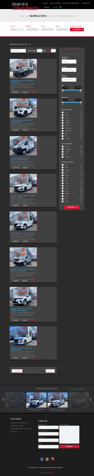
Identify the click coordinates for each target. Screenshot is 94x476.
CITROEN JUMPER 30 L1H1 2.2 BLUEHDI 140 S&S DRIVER (20, 159)
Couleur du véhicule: (67, 162)
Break (73, 117)
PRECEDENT (17, 370)
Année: (58, 26)
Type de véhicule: (67, 109)
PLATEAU (73, 130)
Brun (73, 188)
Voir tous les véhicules (77, 389)
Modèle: (28, 26)
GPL (73, 154)
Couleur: (43, 26)
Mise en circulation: (65, 76)
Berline (73, 115)
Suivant (54, 50)
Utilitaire (73, 138)
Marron (73, 175)
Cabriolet (73, 120)
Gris (73, 180)
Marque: (12, 26)
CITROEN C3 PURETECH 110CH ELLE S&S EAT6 (36, 410)
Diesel (73, 146)
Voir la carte (13, 431)
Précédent (52, 50)
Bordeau (73, 193)
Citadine (73, 123)
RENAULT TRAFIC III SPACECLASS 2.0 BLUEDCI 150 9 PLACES (23, 270)
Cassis (73, 185)
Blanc (73, 198)
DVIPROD (51, 472)
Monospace (73, 128)
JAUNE (73, 178)
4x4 (73, 112)
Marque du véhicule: (65, 58)
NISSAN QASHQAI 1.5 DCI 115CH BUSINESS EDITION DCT (15, 410)
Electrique (73, 149)
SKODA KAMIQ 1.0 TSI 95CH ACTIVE (22, 233)
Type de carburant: (67, 143)
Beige (73, 201)
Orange (73, 170)
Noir (73, 172)
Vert (73, 165)
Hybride (73, 157)
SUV (73, 136)
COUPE (73, 125)
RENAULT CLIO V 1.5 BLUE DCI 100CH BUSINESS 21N (57, 410)
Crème (73, 183)
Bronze (73, 191)
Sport (73, 133)
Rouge (73, 167)
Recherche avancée (75, 26)
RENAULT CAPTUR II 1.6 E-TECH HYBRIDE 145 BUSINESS (21, 309)
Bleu (73, 196)
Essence (73, 151)
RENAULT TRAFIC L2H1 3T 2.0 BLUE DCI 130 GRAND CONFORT (78, 410)
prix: (63, 85)
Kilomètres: (65, 97)
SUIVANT (50, 370)
